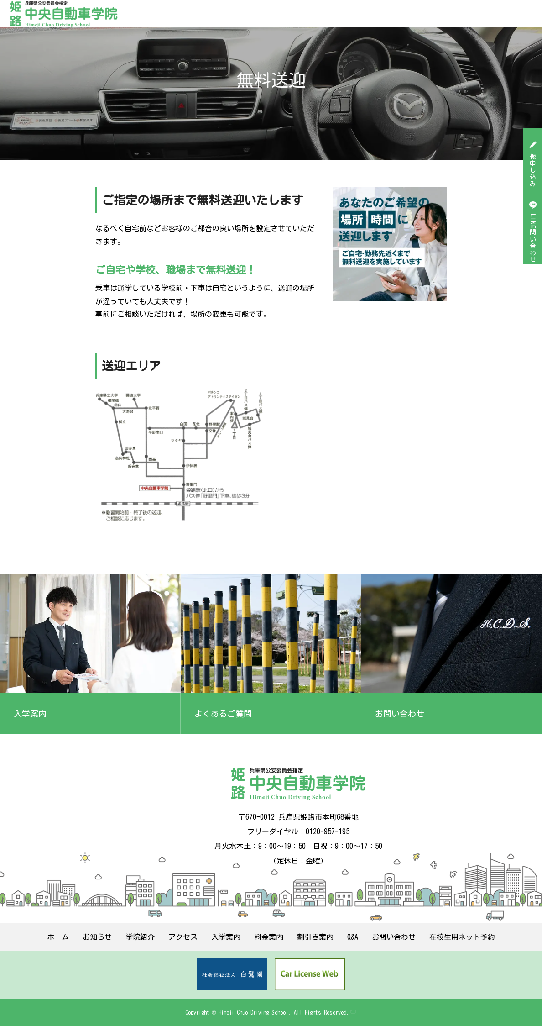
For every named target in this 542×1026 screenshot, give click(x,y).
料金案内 (268, 937)
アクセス (183, 937)
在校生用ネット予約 (462, 937)
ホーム (58, 937)
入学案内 (225, 937)
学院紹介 (140, 937)
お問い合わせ (394, 937)
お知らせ (97, 937)
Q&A (352, 937)
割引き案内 (315, 937)
